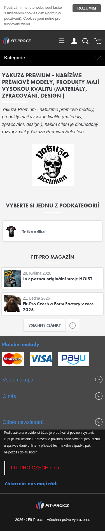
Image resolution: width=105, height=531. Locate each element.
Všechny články (47, 325)
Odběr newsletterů (23, 422)
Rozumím (86, 8)
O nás (9, 396)
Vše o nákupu (18, 380)
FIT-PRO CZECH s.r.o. (35, 468)
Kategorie (14, 57)
